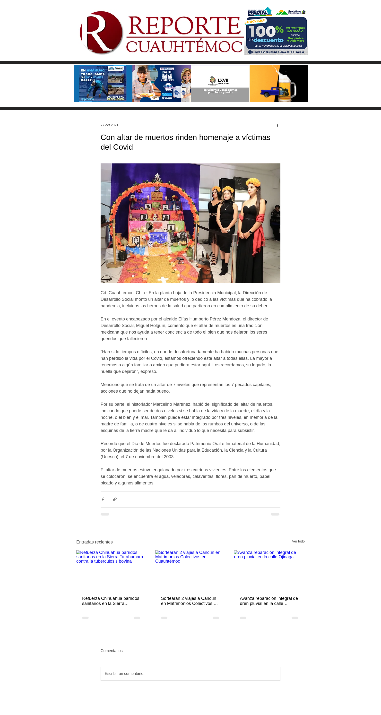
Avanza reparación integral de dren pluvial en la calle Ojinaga (269, 601)
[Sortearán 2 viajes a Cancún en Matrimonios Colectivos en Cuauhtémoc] (190, 570)
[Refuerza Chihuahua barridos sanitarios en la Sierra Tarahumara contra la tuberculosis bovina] (111, 570)
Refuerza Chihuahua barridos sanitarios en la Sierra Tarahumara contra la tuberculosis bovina (110, 601)
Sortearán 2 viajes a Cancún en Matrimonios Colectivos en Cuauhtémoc (189, 601)
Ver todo (298, 541)
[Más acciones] (277, 125)
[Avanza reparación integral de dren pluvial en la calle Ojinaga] (269, 570)
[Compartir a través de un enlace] (115, 499)
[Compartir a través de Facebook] (103, 499)
